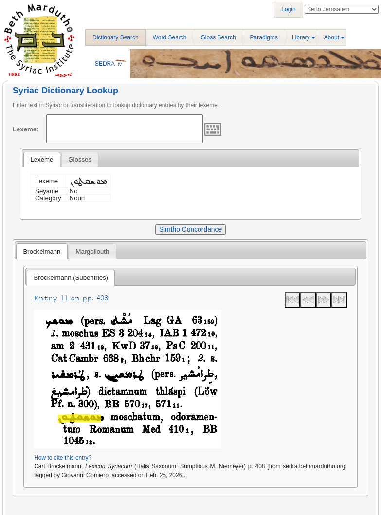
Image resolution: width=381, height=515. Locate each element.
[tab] (41, 159)
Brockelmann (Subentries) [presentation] (71, 277)
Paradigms (264, 37)
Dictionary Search (115, 37)
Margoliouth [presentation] (92, 251)
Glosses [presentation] (79, 159)
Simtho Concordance (190, 229)
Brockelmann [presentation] (41, 251)
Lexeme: (26, 129)
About (331, 37)
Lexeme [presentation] (41, 159)
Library (301, 37)
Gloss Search (218, 37)
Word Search (170, 37)
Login (288, 9)
